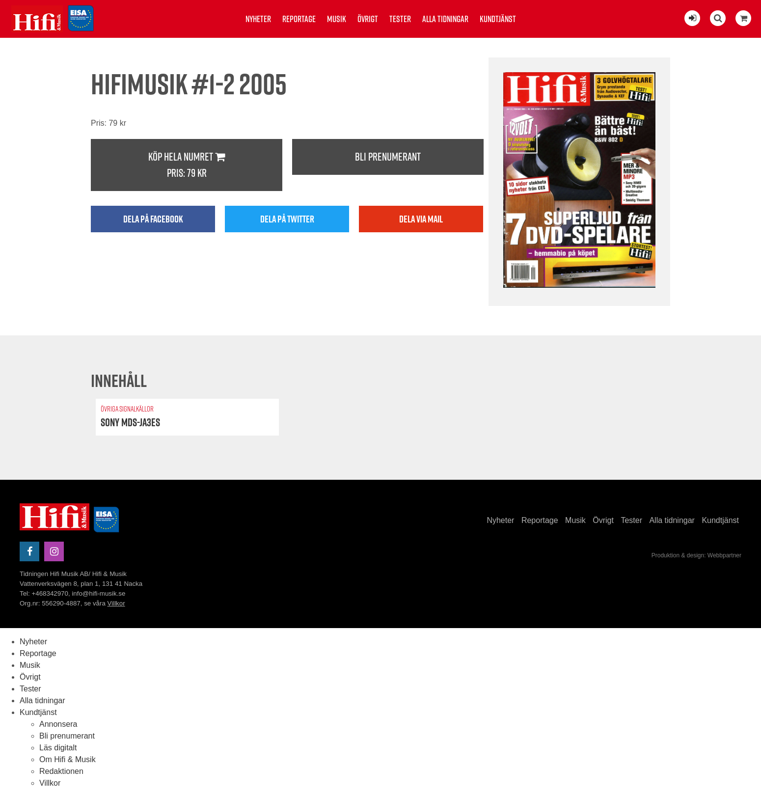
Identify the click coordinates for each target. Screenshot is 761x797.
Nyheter (258, 19)
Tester (400, 19)
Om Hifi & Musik (67, 759)
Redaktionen (61, 771)
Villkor (116, 603)
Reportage (299, 19)
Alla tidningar (445, 19)
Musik (336, 19)
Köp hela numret (186, 165)
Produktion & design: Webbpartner (696, 555)
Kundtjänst (498, 19)
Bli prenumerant (388, 156)
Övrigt (367, 19)
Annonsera (58, 724)
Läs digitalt (58, 747)
